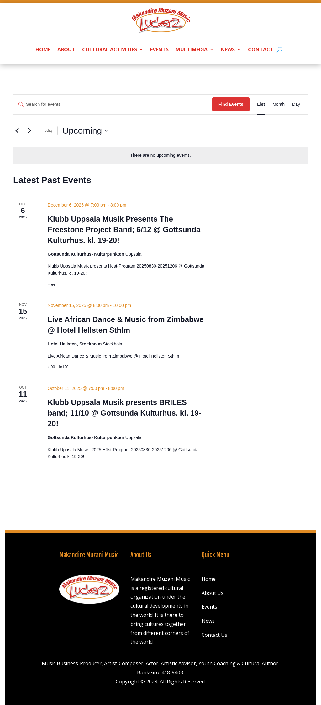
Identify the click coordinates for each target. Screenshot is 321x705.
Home (42, 49)
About (66, 49)
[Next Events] (29, 131)
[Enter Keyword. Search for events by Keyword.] (112, 104)
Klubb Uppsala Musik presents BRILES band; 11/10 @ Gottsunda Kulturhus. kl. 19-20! (124, 413)
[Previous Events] (17, 131)
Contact (260, 49)
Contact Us (214, 634)
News (228, 49)
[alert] (160, 155)
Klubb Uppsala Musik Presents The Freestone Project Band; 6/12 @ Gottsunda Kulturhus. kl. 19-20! (124, 229)
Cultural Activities (109, 49)
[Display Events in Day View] (296, 104)
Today (48, 130)
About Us (213, 593)
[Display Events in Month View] (278, 104)
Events (159, 49)
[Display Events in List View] (261, 104)
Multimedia (192, 49)
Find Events (230, 104)
